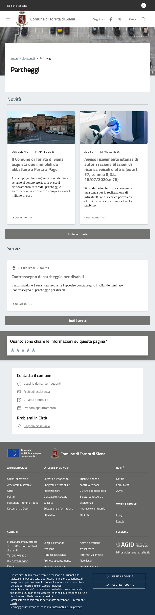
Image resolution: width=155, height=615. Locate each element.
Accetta (119, 585)
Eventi (120, 521)
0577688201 (20, 555)
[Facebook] (109, 19)
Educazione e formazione (58, 508)
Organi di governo (17, 479)
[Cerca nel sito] (143, 19)
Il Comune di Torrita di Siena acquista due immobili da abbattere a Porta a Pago (38, 164)
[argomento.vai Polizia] (44, 268)
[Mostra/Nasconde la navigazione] (8, 18)
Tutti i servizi (78, 320)
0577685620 (20, 561)
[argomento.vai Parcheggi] (28, 268)
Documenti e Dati (17, 508)
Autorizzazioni (52, 490)
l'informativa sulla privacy (66, 607)
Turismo (84, 514)
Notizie (120, 479)
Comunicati (123, 485)
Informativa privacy (91, 554)
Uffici (10, 490)
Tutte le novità (77, 234)
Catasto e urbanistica (56, 479)
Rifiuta (119, 576)
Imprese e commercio (92, 508)
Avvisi (119, 490)
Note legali (86, 560)
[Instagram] (117, 19)
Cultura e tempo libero (93, 490)
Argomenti (28, 58)
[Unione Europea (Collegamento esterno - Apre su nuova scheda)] (25, 454)
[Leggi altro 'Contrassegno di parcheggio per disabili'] (22, 304)
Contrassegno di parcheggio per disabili (48, 276)
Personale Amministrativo (22, 502)
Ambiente (49, 514)
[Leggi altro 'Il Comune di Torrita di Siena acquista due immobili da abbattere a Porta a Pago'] (22, 217)
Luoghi (120, 515)
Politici (11, 496)
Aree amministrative (19, 485)
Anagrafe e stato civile (57, 485)
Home (14, 58)
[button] (17, 5)
